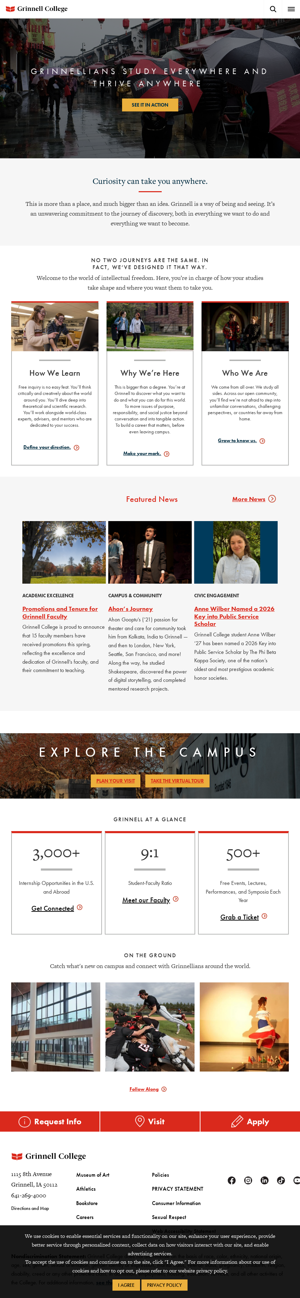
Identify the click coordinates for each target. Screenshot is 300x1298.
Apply (258, 1121)
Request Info (57, 1121)
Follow (144, 1089)
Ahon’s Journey (130, 609)
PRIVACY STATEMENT (174, 1197)
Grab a (239, 917)
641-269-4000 (28, 1204)
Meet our (146, 899)
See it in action (150, 105)
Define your (47, 447)
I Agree (126, 1285)
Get (52, 908)
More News (252, 499)
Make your (142, 453)
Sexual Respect (166, 1223)
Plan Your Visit (115, 781)
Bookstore (85, 1210)
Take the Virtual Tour (177, 781)
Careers (84, 1223)
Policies (159, 1184)
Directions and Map (30, 1218)
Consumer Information (173, 1210)
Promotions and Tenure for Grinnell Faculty (60, 612)
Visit (156, 1121)
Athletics (84, 1197)
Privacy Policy (164, 1285)
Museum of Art (90, 1184)
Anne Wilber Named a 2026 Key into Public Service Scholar (234, 616)
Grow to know (237, 440)
